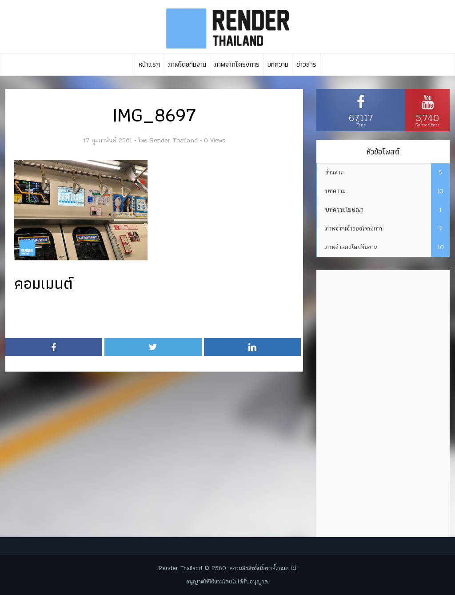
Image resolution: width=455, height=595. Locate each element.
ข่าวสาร (306, 64)
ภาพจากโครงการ (236, 64)
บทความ (277, 64)
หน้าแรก (149, 64)
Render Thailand (174, 141)
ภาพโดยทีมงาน (187, 64)
